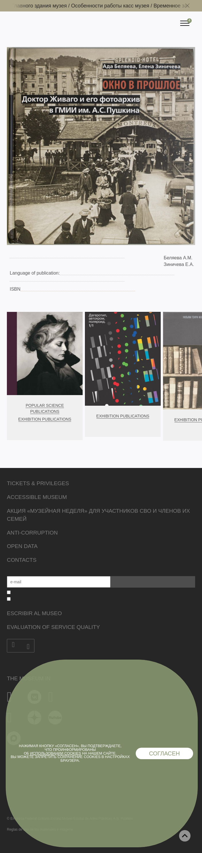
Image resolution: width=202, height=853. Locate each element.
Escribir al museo (34, 613)
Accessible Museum (37, 497)
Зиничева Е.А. (179, 264)
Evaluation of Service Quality (53, 627)
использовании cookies (55, 753)
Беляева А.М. (178, 257)
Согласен (164, 753)
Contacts (21, 560)
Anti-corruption (32, 533)
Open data (22, 546)
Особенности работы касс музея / (114, 6)
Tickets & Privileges (38, 483)
